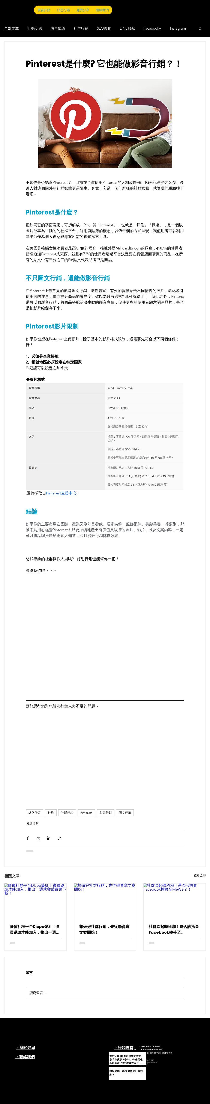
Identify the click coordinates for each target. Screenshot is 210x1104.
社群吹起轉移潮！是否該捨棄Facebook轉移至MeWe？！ (174, 929)
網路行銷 (34, 813)
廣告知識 (58, 28)
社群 (51, 813)
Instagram (178, 28)
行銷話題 (34, 28)
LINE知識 (127, 28)
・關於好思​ (25, 1047)
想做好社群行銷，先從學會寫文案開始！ (104, 929)
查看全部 (200, 875)
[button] (200, 28)
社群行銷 (81, 28)
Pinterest (86, 813)
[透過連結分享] (59, 838)
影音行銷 (106, 813)
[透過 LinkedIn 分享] (49, 838)
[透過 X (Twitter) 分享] (38, 838)
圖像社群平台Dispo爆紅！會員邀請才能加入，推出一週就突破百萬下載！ (35, 929)
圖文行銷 (125, 813)
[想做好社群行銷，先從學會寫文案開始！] (105, 901)
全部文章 (11, 28)
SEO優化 (104, 28)
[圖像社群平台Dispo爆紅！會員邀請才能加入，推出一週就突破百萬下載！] (35, 901)
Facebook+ (152, 28)
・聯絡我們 (25, 1056)
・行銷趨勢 (123, 1047)
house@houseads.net (151, 1049)
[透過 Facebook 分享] (28, 838)
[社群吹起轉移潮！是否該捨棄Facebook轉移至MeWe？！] (175, 901)
